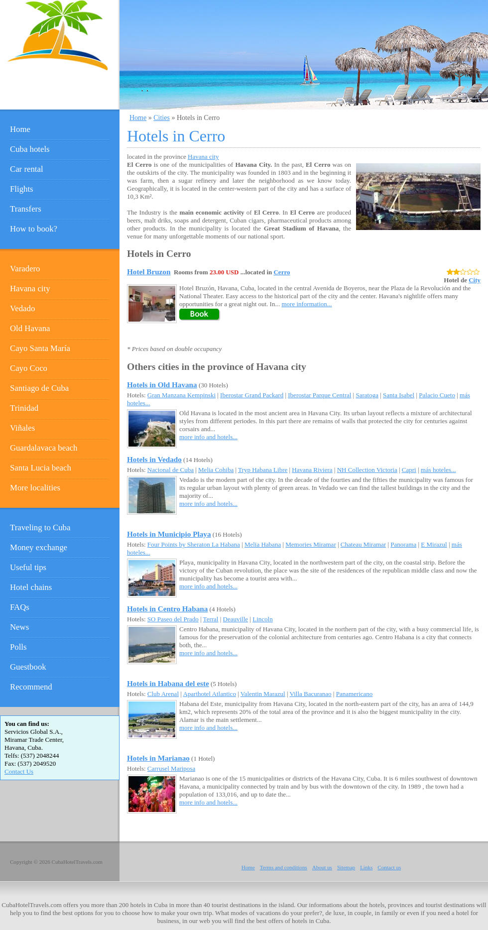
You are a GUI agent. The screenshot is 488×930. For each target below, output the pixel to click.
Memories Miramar (310, 544)
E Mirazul (434, 544)
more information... (306, 304)
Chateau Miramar (363, 544)
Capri (409, 469)
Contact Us (18, 771)
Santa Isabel (398, 395)
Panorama (403, 544)
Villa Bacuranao (311, 694)
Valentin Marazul (263, 694)
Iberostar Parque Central (319, 395)
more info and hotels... (208, 437)
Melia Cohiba (216, 469)
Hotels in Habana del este (168, 683)
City (475, 280)
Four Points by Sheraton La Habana (193, 544)
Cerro (281, 272)
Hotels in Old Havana (162, 384)
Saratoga (367, 395)
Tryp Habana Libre (262, 469)
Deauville (235, 619)
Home (137, 117)
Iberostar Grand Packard (251, 395)
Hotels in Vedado (154, 459)
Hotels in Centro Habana (167, 608)
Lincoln (262, 619)
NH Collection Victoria (367, 469)
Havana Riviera (312, 469)
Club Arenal (163, 694)
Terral (211, 619)
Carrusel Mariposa (171, 768)
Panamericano (354, 694)
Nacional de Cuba (170, 469)
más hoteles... (438, 469)
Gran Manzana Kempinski (181, 395)
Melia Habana (262, 544)
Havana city (203, 156)
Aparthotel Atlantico (209, 694)
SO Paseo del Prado (173, 619)
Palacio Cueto (437, 395)
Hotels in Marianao (158, 758)
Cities (161, 117)
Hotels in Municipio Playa (169, 534)
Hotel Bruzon (148, 271)
